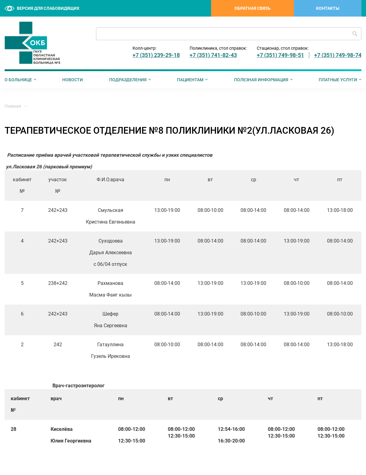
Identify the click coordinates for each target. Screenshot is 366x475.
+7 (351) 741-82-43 (213, 55)
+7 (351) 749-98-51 (280, 55)
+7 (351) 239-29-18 (156, 55)
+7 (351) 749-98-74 (337, 55)
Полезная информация (261, 79)
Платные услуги (338, 79)
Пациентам (190, 79)
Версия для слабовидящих (42, 8)
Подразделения (128, 79)
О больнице (18, 79)
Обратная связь (252, 8)
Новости (72, 79)
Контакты (327, 8)
